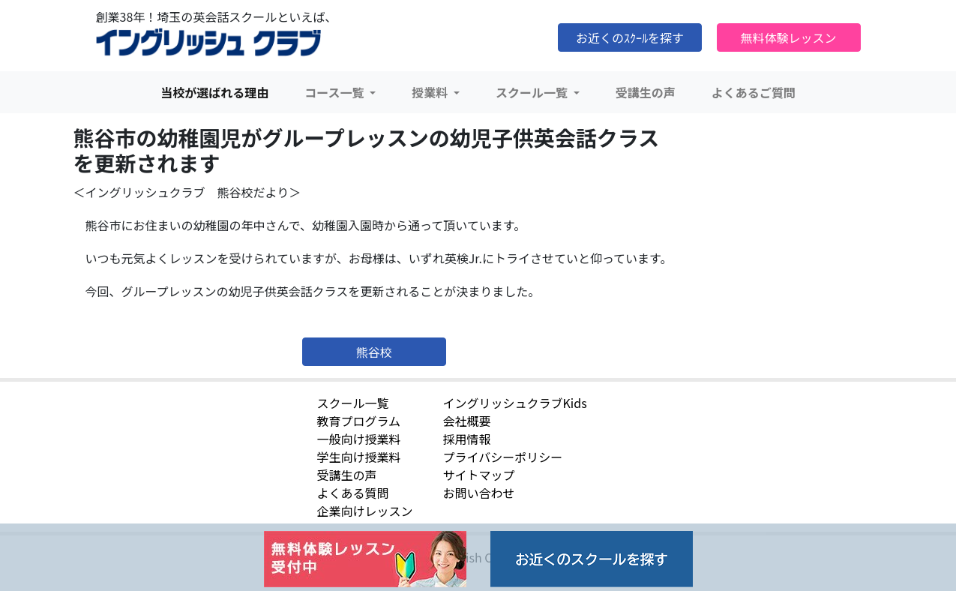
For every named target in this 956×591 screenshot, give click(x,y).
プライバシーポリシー (503, 457)
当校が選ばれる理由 (214, 92)
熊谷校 (374, 352)
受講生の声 (646, 92)
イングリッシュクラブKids (515, 403)
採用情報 (467, 439)
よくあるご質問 (754, 92)
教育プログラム (359, 421)
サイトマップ (479, 475)
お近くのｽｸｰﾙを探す (630, 37)
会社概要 (467, 421)
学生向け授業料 (359, 457)
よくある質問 (353, 493)
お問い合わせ (479, 493)
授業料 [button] (431, 92)
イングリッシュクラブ (208, 43)
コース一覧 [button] (335, 92)
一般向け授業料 (359, 439)
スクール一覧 (353, 403)
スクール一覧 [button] (533, 92)
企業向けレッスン (365, 511)
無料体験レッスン (788, 37)
